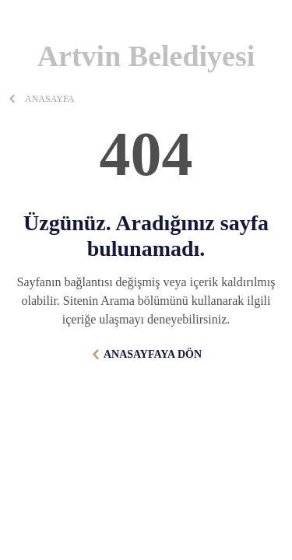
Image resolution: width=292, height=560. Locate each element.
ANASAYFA (49, 98)
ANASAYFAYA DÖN (153, 354)
